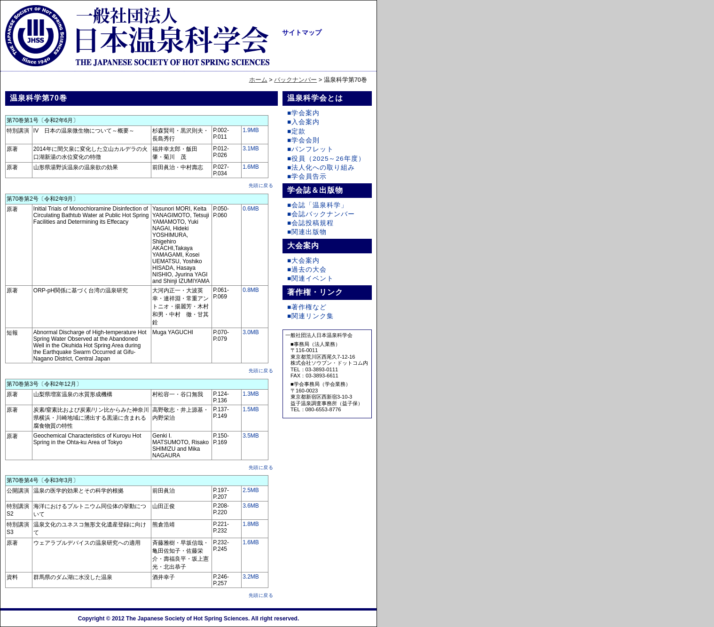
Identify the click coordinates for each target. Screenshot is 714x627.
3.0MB (251, 332)
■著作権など (307, 307)
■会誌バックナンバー (321, 214)
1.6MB (251, 167)
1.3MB (251, 394)
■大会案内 (303, 260)
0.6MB (251, 208)
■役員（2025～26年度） (326, 158)
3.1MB (251, 148)
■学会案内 (303, 113)
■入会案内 (303, 121)
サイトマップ (302, 32)
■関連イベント (310, 278)
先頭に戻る (261, 185)
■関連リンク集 (310, 316)
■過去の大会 (307, 269)
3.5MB (251, 435)
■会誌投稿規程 (310, 223)
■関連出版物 (307, 231)
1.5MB (251, 409)
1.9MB (251, 130)
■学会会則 (303, 140)
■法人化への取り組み (321, 167)
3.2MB (251, 576)
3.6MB (251, 505)
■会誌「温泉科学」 (317, 205)
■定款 (296, 131)
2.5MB (251, 490)
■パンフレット (310, 149)
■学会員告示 (307, 176)
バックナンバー (295, 79)
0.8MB (251, 290)
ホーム (258, 79)
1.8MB (251, 524)
